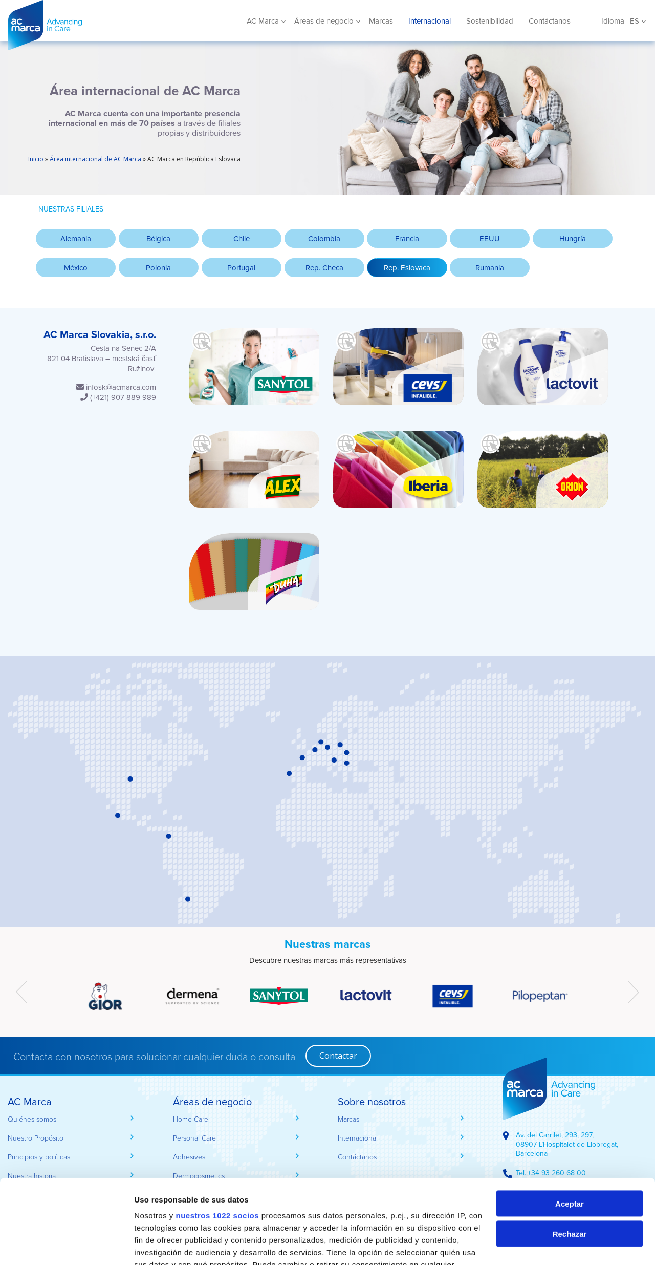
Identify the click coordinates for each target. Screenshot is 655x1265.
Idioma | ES (620, 21)
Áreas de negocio (324, 21)
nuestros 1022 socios (217, 1131)
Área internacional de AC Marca (95, 159)
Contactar (338, 1055)
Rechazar (570, 1150)
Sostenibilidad (489, 21)
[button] (407, 267)
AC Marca (82, 25)
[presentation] (21, 992)
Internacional (429, 21)
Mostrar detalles (164, 1244)
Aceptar (569, 1119)
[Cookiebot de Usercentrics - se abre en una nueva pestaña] (66, 1245)
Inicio (35, 159)
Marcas (381, 21)
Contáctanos (550, 21)
